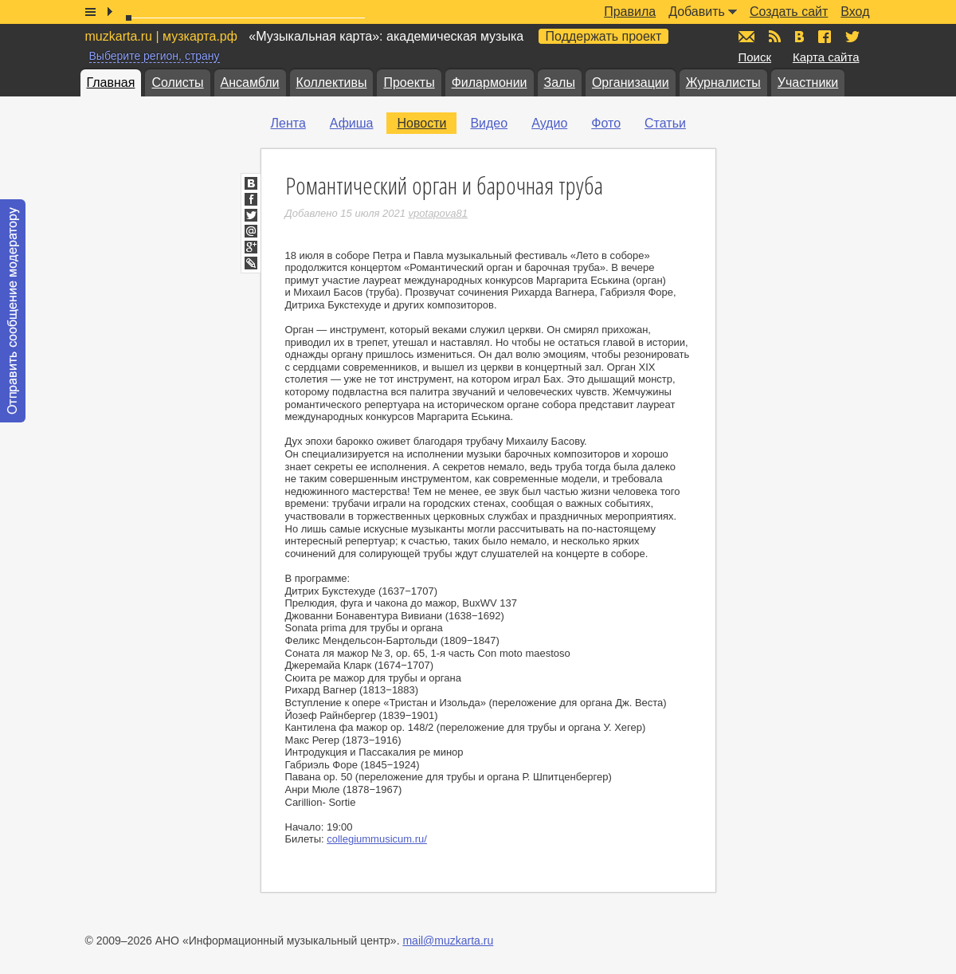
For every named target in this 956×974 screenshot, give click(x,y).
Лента (288, 123)
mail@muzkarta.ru (447, 940)
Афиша (352, 123)
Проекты (408, 82)
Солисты (177, 82)
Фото (606, 123)
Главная (111, 82)
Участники (808, 82)
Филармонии (489, 82)
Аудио (549, 123)
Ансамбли (250, 82)
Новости (421, 123)
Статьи (665, 123)
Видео (488, 123)
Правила (630, 11)
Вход (854, 11)
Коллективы (331, 82)
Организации (630, 82)
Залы (559, 82)
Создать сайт (789, 11)
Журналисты (723, 82)
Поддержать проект (604, 36)
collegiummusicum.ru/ (377, 839)
